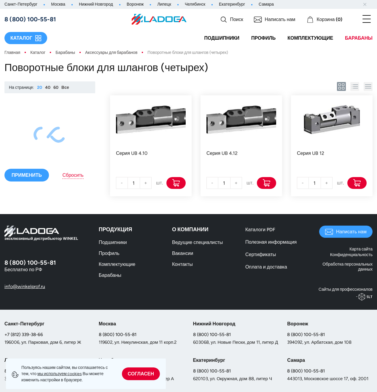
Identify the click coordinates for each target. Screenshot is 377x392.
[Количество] (134, 183)
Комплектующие (310, 38)
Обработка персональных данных (348, 266)
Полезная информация (270, 242)
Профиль (263, 38)
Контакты (182, 264)
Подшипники (221, 38)
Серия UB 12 (310, 153)
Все (65, 87)
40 (47, 87)
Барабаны (359, 38)
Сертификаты (260, 254)
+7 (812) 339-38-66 (23, 334)
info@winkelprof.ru (24, 286)
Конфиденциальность (351, 254)
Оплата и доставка (266, 267)
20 (39, 87)
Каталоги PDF (260, 229)
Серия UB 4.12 (222, 153)
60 (55, 87)
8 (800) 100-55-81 (117, 334)
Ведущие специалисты (197, 242)
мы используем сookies (59, 373)
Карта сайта (361, 249)
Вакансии (182, 253)
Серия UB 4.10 (131, 153)
